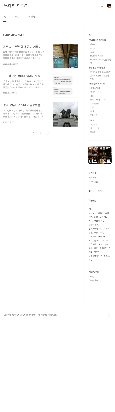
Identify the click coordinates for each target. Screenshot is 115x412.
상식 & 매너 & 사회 (98, 99)
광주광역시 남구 (95, 256)
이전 (33, 133)
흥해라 (106, 256)
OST (96, 216)
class (92, 44)
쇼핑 (96, 232)
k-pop (106, 244)
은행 (90, 232)
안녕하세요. (93, 181)
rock (100, 244)
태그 (17, 16)
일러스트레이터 (95, 228)
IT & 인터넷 (95, 103)
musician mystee (97, 39)
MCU (107, 213)
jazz (101, 232)
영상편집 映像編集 (97, 67)
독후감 (93, 132)
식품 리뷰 (93, 236)
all (90, 34)
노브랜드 (103, 216)
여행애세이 (98, 220)
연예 (92, 111)
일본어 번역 (93, 224)
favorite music (96, 55)
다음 (47, 133)
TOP (109, 406)
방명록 (31, 16)
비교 (90, 259)
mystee (92, 213)
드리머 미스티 (16, 6)
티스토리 (92, 244)
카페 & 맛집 (95, 87)
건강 (92, 95)
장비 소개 (105, 240)
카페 (90, 240)
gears (92, 47)
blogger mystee (97, 83)
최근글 (92, 190)
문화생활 (93, 115)
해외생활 (102, 236)
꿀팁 (92, 107)
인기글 (101, 190)
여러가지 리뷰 (96, 91)
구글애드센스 (105, 248)
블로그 (97, 252)
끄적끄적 (93, 124)
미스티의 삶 (95, 128)
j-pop (96, 240)
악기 (90, 216)
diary (91, 120)
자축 (96, 248)
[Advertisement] (40, 165)
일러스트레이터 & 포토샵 (100, 71)
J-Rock (106, 228)
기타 (90, 252)
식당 (90, 220)
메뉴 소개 (93, 177)
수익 (90, 248)
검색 (102, 6)
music (92, 51)
